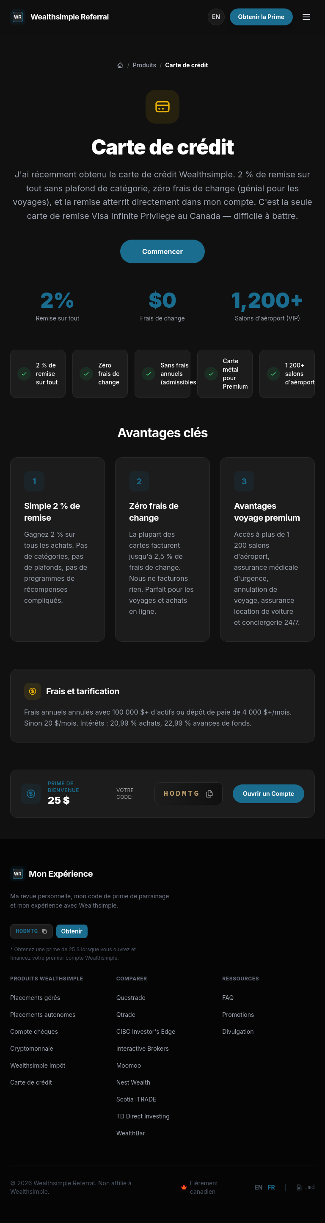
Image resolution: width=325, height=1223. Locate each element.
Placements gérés (35, 997)
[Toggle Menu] (306, 16)
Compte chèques (34, 1031)
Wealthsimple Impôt (37, 1065)
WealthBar (130, 1133)
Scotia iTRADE (136, 1099)
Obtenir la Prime (261, 16)
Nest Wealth (133, 1082)
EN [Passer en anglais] (216, 16)
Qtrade (125, 1014)
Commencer (162, 251)
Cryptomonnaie (31, 1048)
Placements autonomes (42, 1014)
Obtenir (72, 931)
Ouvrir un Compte (268, 793)
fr (271, 1187)
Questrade (131, 997)
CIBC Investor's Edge (146, 1031)
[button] (188, 793)
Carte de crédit (31, 1082)
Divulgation (237, 1031)
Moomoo (128, 1065)
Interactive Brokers (142, 1048)
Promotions (238, 1014)
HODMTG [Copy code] (31, 931)
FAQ (228, 997)
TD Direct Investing (143, 1116)
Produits (144, 65)
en (258, 1187)
